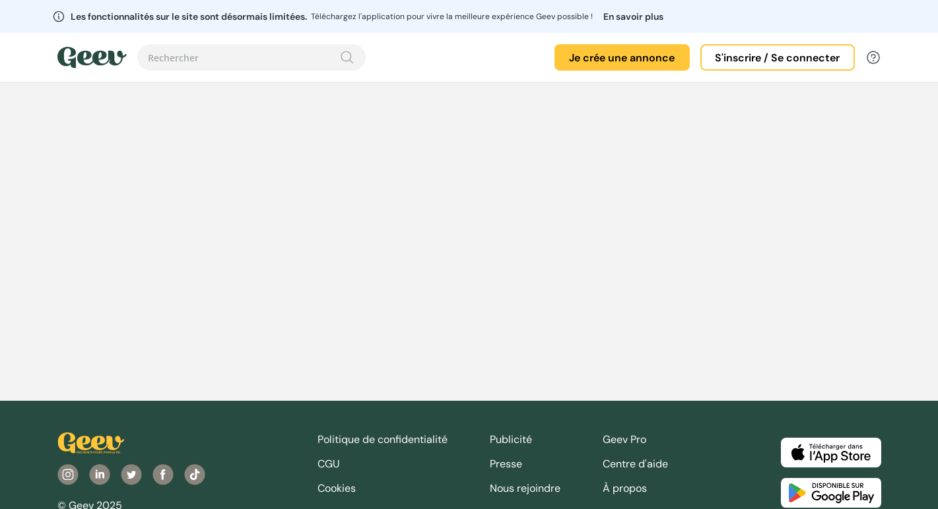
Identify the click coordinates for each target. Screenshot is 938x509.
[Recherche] (347, 57)
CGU (329, 464)
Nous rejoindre (525, 488)
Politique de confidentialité (383, 439)
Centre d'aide (635, 464)
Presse (506, 464)
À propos (625, 488)
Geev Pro (624, 439)
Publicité (511, 439)
